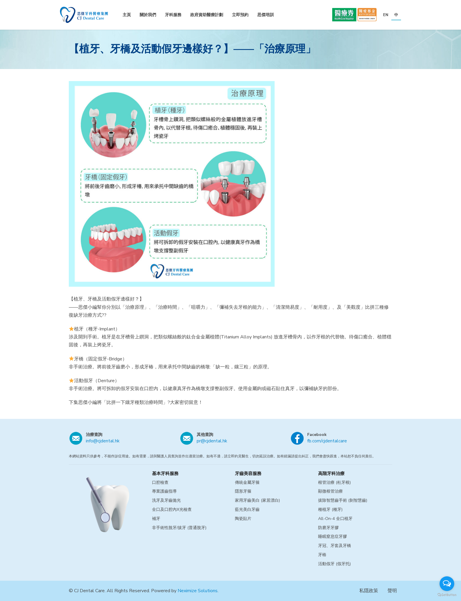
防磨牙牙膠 (328, 528)
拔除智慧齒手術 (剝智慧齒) (342, 500)
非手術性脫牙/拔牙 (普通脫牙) (179, 528)
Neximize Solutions (198, 590)
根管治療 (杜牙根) (334, 482)
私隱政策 (368, 590)
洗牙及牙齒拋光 (166, 500)
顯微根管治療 (330, 491)
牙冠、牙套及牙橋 (334, 545)
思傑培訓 (265, 15)
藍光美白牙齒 (247, 509)
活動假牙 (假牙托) (334, 564)
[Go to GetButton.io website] (446, 595)
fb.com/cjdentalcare (327, 441)
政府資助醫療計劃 (206, 15)
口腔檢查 (160, 482)
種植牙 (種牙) (330, 509)
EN (385, 15)
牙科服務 (173, 15)
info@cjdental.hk (103, 441)
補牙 (156, 518)
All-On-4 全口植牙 (335, 518)
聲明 (392, 590)
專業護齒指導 (164, 491)
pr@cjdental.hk (212, 441)
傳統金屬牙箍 (247, 482)
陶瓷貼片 (243, 518)
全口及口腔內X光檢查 (172, 509)
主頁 (127, 15)
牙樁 (322, 555)
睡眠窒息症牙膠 (332, 536)
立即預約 (240, 15)
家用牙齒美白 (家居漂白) (257, 500)
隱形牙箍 (243, 491)
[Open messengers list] (447, 583)
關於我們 (148, 15)
